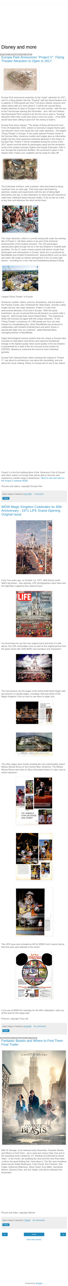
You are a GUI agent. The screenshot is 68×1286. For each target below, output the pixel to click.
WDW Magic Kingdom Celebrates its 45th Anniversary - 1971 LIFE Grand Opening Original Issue (31, 510)
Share (6, 498)
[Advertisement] (34, 23)
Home (34, 1234)
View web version (34, 1239)
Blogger (39, 1283)
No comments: (40, 1026)
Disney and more (18, 47)
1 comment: (39, 494)
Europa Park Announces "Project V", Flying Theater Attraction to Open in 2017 (32, 59)
